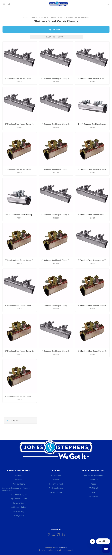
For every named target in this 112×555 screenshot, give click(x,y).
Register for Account (18, 499)
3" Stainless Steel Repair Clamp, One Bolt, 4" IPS (19, 396)
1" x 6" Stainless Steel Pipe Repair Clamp (92, 124)
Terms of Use (18, 503)
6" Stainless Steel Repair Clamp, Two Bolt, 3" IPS (92, 78)
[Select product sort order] (56, 37)
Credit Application (56, 488)
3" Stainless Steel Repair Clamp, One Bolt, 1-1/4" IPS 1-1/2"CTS (55, 260)
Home (25, 17)
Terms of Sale (56, 492)
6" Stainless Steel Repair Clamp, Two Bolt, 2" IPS (19, 78)
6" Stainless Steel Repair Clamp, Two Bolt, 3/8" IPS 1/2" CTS (55, 351)
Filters (56, 29)
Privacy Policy (18, 516)
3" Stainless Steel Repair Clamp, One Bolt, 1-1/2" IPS (19, 260)
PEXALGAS (93, 488)
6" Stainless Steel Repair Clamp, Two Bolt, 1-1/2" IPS (55, 78)
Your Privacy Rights (19, 494)
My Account (56, 475)
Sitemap (18, 480)
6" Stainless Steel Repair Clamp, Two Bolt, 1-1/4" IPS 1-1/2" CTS (92, 215)
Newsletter (93, 497)
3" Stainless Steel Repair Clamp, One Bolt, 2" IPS (92, 169)
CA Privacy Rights (18, 507)
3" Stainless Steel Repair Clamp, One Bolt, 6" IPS (92, 351)
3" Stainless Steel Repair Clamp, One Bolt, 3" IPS (55, 306)
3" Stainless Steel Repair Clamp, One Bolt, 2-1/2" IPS (92, 306)
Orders (56, 480)
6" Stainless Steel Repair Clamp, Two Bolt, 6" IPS (19, 306)
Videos (93, 484)
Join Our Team (19, 484)
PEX (93, 492)
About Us (19, 475)
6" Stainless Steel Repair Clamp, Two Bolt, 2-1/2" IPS (92, 260)
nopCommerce (61, 548)
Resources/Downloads (93, 475)
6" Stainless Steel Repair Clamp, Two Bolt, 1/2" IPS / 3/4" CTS (55, 215)
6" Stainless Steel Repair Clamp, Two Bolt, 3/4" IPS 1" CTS (19, 124)
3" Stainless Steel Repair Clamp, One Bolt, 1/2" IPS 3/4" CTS (55, 169)
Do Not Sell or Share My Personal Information (16, 489)
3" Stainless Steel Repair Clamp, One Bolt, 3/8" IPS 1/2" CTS (19, 351)
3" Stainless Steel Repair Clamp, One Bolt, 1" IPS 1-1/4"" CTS (19, 169)
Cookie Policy (18, 511)
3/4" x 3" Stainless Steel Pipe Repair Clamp (19, 215)
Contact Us (93, 480)
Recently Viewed (56, 484)
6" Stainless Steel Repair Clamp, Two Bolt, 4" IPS (55, 124)
